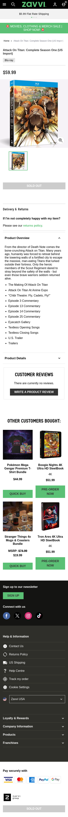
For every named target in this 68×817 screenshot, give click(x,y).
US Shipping (14, 662)
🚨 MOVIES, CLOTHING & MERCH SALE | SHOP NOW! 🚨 (34, 28)
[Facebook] (6, 618)
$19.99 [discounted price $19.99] (17, 555)
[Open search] (13, 4)
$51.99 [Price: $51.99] (50, 480)
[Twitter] (17, 618)
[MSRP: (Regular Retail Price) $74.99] (18, 551)
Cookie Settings (16, 687)
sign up (13, 595)
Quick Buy (21, 495)
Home (6, 41)
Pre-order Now (50, 491)
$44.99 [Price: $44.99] (17, 479)
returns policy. (33, 225)
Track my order (15, 679)
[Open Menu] (4, 4)
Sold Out (34, 808)
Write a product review (34, 392)
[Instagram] (28, 618)
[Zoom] (60, 140)
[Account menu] (55, 4)
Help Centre (13, 671)
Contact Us (13, 646)
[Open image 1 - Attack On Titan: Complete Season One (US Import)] (18, 160)
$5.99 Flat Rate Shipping (34, 13)
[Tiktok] (39, 618)
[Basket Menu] (63, 4)
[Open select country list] (37, 699)
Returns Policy (15, 654)
